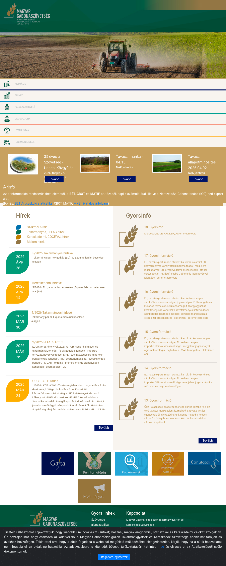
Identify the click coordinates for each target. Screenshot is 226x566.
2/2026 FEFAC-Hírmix (47, 342)
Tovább (54, 179)
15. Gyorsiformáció (157, 332)
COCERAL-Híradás (45, 381)
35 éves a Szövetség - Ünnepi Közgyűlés (59, 162)
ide (162, 547)
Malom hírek (36, 242)
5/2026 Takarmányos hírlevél (53, 253)
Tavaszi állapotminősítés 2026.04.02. (202, 162)
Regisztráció (169, 5)
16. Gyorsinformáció (158, 292)
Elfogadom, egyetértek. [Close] (114, 557)
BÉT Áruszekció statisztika (34, 203)
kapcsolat (217, 29)
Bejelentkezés (184, 5)
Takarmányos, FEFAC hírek (46, 232)
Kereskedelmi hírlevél (47, 283)
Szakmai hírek (37, 227)
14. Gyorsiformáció (157, 368)
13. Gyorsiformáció (157, 400)
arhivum (201, 29)
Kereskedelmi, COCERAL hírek (48, 237)
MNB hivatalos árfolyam (91, 203)
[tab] (113, 83)
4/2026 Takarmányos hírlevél (52, 312)
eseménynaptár (181, 29)
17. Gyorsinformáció (158, 256)
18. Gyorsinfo (153, 227)
